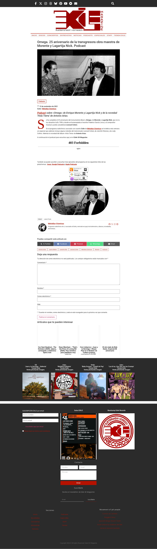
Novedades (35, 518)
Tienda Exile (119, 35)
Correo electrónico (44, 296)
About (40, 219)
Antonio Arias (42, 249)
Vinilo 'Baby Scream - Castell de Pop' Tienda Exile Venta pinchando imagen (93, 367)
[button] (112, 3)
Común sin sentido (109, 514)
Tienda (64, 525)
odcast (42, 112)
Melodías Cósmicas (49, 109)
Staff (109, 35)
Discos (42, 35)
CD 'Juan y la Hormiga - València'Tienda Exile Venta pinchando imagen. (35, 367)
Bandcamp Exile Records (116, 410)
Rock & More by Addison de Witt (109, 525)
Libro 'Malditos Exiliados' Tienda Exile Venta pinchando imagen (64, 367)
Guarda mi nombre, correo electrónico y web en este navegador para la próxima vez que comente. (73, 312)
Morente (97, 249)
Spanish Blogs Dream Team (110, 521)
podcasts (104, 249)
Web (38, 304)
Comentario (42, 262)
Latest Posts (47, 219)
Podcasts (88, 35)
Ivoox (49, 164)
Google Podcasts (58, 164)
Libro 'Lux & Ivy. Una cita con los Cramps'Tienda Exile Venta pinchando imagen (121, 367)
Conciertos (52, 35)
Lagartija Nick (63, 249)
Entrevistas (66, 35)
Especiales (100, 35)
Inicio (34, 35)
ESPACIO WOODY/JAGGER (109, 528)
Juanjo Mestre (53, 249)
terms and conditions (42, 431)
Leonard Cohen (74, 249)
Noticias (78, 35)
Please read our (36, 431)
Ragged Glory (109, 517)
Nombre (40, 288)
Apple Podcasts (71, 164)
